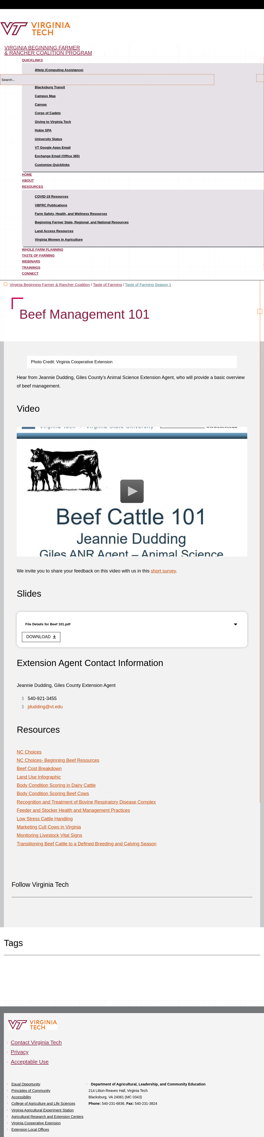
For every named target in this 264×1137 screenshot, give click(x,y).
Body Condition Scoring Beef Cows (53, 793)
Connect (30, 273)
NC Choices (29, 752)
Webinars (31, 261)
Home (27, 174)
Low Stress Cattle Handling (45, 818)
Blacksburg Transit (50, 87)
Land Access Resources (54, 231)
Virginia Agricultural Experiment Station (42, 1110)
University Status (48, 139)
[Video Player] (132, 492)
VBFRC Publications (51, 205)
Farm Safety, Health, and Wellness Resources (71, 214)
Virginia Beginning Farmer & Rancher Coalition (50, 284)
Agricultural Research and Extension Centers (47, 1117)
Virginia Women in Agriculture (58, 239)
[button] (132, 491)
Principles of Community (30, 1091)
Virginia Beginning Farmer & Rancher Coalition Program (48, 50)
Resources (32, 187)
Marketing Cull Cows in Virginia (49, 827)
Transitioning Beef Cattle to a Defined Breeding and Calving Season (86, 843)
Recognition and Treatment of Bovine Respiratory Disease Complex (86, 802)
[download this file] (41, 637)
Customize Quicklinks (52, 165)
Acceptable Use (30, 1062)
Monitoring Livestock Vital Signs (49, 835)
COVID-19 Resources (51, 196)
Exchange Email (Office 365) (57, 156)
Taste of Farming (38, 255)
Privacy (20, 1052)
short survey (163, 571)
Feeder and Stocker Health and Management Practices (73, 810)
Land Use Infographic (39, 777)
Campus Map (45, 96)
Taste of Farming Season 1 (148, 284)
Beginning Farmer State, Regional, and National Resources (82, 222)
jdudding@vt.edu (45, 706)
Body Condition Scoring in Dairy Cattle (56, 785)
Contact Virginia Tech (36, 1042)
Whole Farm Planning (42, 249)
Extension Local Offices (30, 1129)
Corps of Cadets (48, 113)
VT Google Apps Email (53, 147)
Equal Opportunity (25, 1084)
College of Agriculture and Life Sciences (43, 1103)
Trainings (31, 267)
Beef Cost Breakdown (39, 768)
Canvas (41, 104)
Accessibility (21, 1097)
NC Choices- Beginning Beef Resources (58, 760)
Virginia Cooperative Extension (36, 1123)
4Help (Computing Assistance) (59, 70)
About (28, 180)
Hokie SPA (43, 130)
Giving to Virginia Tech (53, 122)
